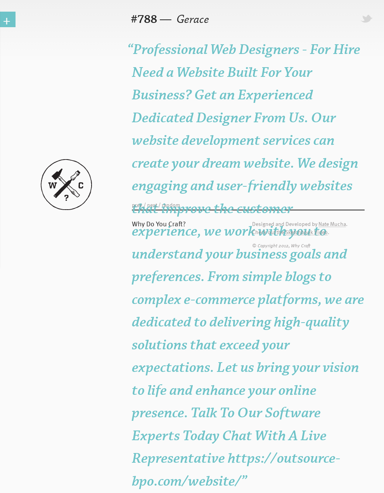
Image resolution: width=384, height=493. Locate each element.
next (152, 205)
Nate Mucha (332, 224)
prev (137, 205)
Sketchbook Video (306, 232)
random (171, 205)
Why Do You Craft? (159, 223)
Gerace (191, 20)
